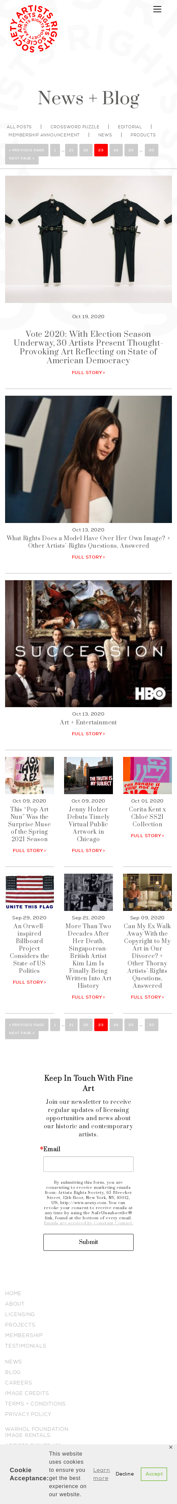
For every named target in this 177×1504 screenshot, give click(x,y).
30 (151, 150)
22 (86, 150)
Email (51, 1149)
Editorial (130, 127)
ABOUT (15, 1304)
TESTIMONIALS (25, 1346)
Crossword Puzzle (75, 127)
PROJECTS (20, 1325)
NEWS (13, 1362)
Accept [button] (154, 1474)
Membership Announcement (44, 135)
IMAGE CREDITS (27, 1393)
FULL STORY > (88, 372)
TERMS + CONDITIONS (35, 1404)
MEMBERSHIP (24, 1335)
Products (143, 135)
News (105, 135)
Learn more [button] (101, 1474)
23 (101, 150)
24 (116, 150)
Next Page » (22, 158)
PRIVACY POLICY (28, 1414)
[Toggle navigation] (157, 9)
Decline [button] (125, 1474)
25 (131, 150)
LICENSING (20, 1314)
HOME (13, 1293)
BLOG (13, 1372)
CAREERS (18, 1383)
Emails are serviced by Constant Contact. (88, 1223)
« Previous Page (26, 150)
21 (71, 150)
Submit (88, 1242)
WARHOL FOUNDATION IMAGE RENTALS (36, 1432)
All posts (19, 127)
